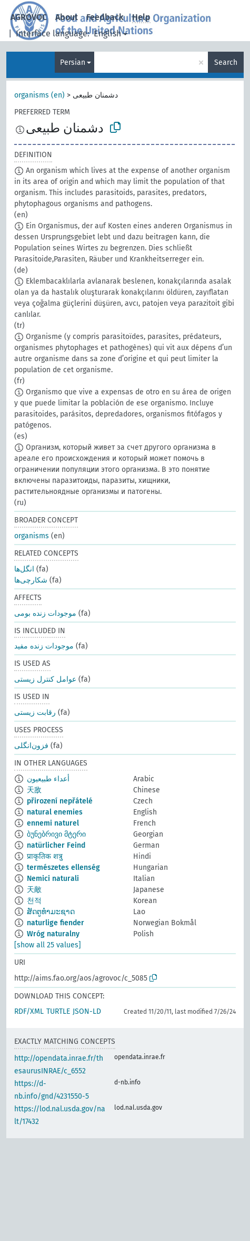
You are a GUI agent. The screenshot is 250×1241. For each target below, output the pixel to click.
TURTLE (58, 1011)
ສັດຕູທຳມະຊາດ (51, 911)
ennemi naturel (53, 823)
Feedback (105, 17)
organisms (31, 535)
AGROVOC (29, 17)
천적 (34, 900)
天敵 (34, 889)
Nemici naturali (53, 878)
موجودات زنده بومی (45, 613)
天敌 (34, 790)
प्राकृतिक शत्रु (45, 856)
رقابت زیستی (35, 712)
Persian (72, 62)
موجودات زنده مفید (44, 646)
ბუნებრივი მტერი (56, 834)
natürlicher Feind (56, 845)
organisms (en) (39, 95)
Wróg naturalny (53, 933)
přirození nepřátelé (60, 801)
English (107, 33)
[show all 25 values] (47, 945)
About (66, 17)
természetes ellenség (63, 867)
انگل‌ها (24, 569)
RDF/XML (29, 1011)
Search (225, 62)
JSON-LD (87, 1011)
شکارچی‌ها (30, 580)
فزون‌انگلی (31, 745)
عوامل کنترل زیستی (45, 679)
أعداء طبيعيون (48, 778)
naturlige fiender (55, 922)
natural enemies (55, 812)
